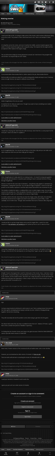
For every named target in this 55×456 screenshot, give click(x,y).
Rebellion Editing (16, 24)
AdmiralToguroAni (8, 23)
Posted (12, 31)
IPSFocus (22, 438)
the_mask (9, 343)
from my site (37, 354)
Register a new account (27, 407)
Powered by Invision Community (27, 445)
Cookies (40, 438)
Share (13, 426)
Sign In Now (27, 416)
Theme (27, 438)
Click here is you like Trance (8, 120)
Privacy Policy (33, 438)
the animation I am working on (17, 224)
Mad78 (8, 95)
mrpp (7, 297)
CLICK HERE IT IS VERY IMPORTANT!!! (11, 117)
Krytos (8, 69)
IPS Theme (16, 438)
